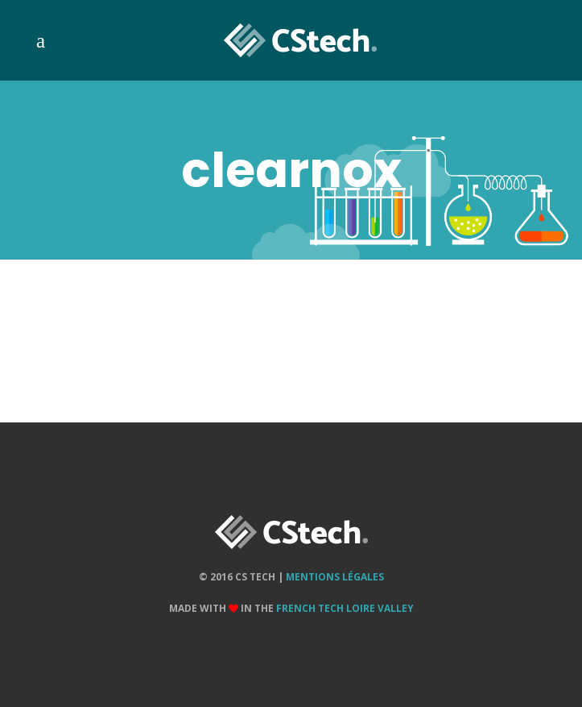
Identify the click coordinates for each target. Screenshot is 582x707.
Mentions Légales (335, 577)
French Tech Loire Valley (345, 608)
